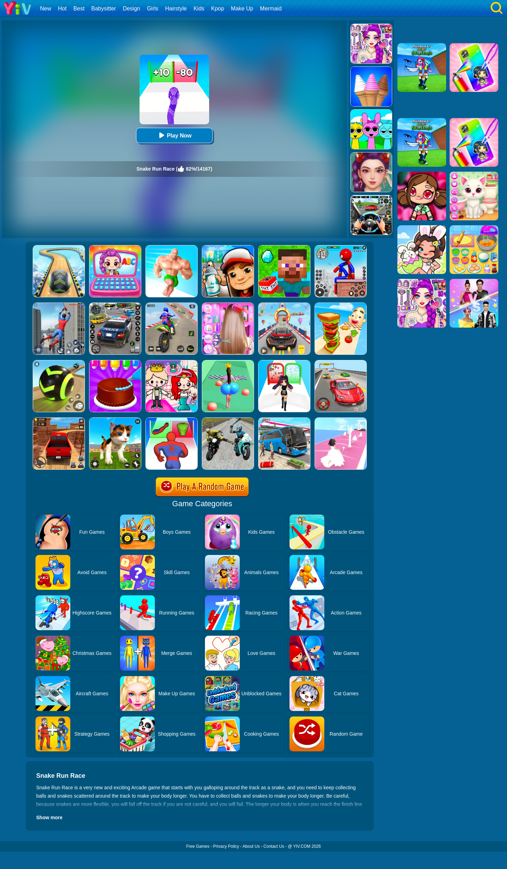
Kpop (217, 8)
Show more (49, 817)
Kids (198, 8)
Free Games (197, 846)
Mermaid (271, 8)
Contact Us (273, 846)
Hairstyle (176, 8)
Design (131, 8)
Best (79, 8)
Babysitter (103, 8)
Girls (152, 8)
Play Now (174, 135)
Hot (62, 8)
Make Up (242, 8)
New (45, 8)
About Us (251, 846)
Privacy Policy (226, 846)
